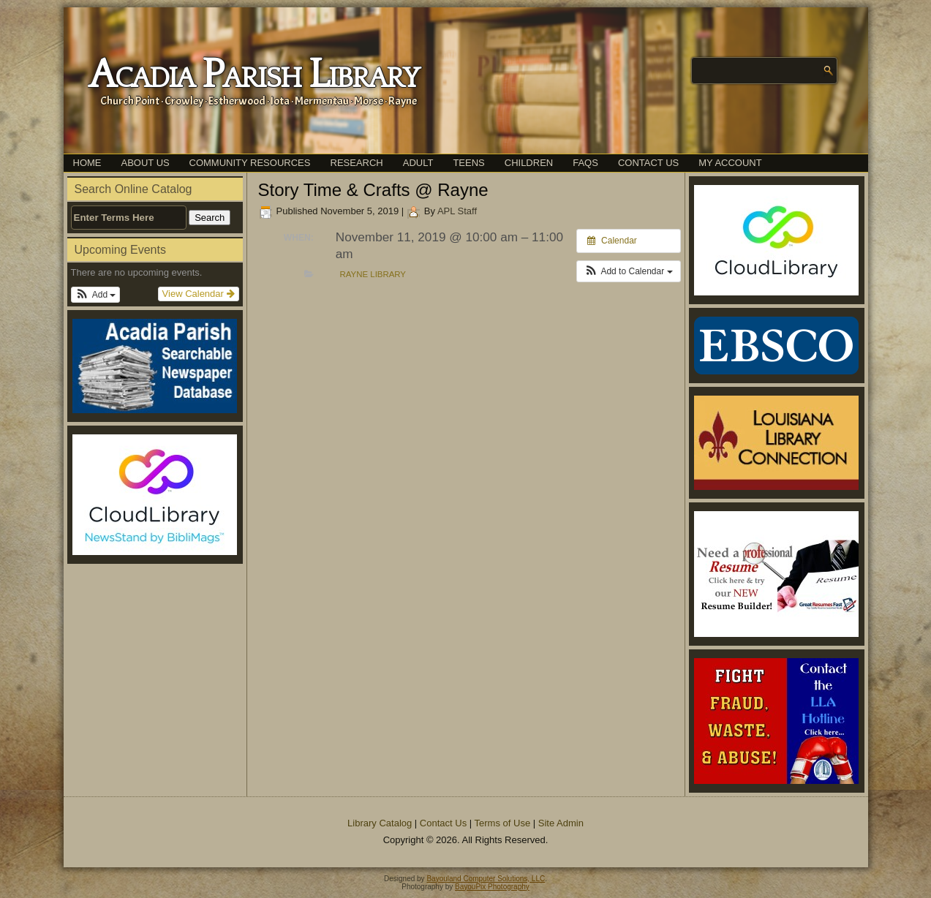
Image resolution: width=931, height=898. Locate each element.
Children (529, 162)
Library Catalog (379, 823)
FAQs (585, 162)
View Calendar (198, 293)
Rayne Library (373, 274)
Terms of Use (503, 823)
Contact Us (648, 162)
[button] (96, 294)
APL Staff (457, 210)
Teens (468, 162)
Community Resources (250, 162)
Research (357, 162)
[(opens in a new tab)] (155, 494)
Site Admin (561, 823)
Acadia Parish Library (253, 75)
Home (87, 162)
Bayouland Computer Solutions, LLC (485, 879)
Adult (418, 162)
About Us (145, 162)
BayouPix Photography (492, 887)
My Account (729, 162)
